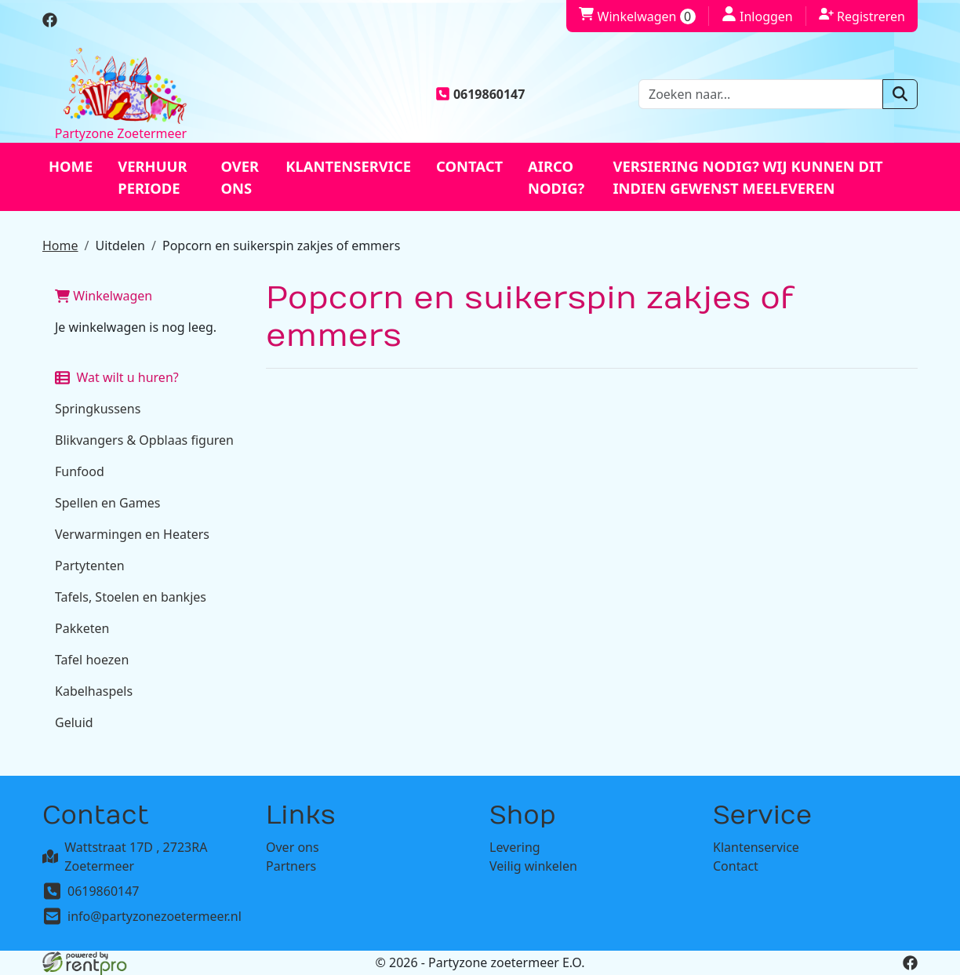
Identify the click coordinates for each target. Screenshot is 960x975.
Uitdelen (120, 245)
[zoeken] (900, 94)
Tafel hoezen (92, 659)
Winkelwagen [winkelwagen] (637, 16)
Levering (514, 847)
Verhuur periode (152, 177)
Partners (291, 866)
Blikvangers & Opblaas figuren (144, 440)
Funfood (79, 471)
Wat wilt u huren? (117, 377)
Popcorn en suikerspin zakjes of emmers (281, 245)
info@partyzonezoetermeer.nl (154, 916)
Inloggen (757, 15)
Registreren (862, 15)
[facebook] (49, 22)
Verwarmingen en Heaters (132, 534)
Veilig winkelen (533, 866)
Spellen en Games (107, 502)
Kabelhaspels (94, 691)
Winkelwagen (103, 295)
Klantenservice (348, 166)
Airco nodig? (556, 177)
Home (71, 166)
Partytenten (90, 565)
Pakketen (82, 628)
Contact (469, 166)
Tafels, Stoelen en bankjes (130, 597)
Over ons (240, 177)
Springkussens (97, 408)
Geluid (74, 722)
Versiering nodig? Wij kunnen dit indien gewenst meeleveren (747, 177)
